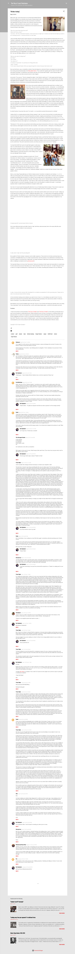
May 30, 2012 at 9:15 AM (27, 382)
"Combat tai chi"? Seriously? (16, 902)
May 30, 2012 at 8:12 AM (26, 373)
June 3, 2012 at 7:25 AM (25, 630)
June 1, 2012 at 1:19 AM (25, 574)
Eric (16, 859)
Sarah (17, 412)
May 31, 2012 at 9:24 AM (26, 557)
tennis (55, 334)
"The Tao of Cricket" (32, 311)
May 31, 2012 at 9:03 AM (30, 548)
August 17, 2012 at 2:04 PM (32, 844)
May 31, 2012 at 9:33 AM (30, 564)
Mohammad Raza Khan (21, 844)
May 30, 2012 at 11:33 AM (23, 412)
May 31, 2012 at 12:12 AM (26, 462)
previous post (31, 261)
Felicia (17, 354)
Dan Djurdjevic (19, 373)
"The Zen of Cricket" (43, 311)
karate (20, 334)
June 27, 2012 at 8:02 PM (26, 829)
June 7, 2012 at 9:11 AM (26, 662)
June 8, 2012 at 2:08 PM (23, 719)
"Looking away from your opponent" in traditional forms (22, 917)
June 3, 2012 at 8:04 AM (30, 640)
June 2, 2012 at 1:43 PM (26, 623)
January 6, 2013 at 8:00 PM (27, 867)
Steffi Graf (50, 334)
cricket (12, 334)
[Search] (66, 4)
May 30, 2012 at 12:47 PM (31, 428)
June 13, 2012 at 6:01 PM (23, 793)
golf (16, 334)
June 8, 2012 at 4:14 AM (25, 682)
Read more (62, 913)
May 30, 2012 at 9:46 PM (30, 437)
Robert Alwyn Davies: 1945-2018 (17, 933)
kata (25, 334)
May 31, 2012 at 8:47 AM (23, 536)
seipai (45, 334)
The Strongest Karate (20, 437)
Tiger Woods (14, 336)
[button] (64, 11)
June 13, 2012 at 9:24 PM (27, 822)
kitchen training (30, 334)
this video (22, 671)
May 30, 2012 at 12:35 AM (24, 354)
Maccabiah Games (32, 70)
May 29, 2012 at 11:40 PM (25, 342)
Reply (17, 351)
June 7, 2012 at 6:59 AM (25, 649)
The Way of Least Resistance (19, 3)
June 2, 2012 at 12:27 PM (25, 612)
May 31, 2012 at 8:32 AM (30, 527)
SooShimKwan (19, 382)
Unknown (18, 342)
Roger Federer (39, 334)
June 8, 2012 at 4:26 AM (25, 691)
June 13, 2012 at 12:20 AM (26, 729)
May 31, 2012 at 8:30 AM (30, 453)
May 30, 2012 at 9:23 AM (30, 403)
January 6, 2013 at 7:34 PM (23, 858)
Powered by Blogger (37, 950)
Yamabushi (18, 612)
